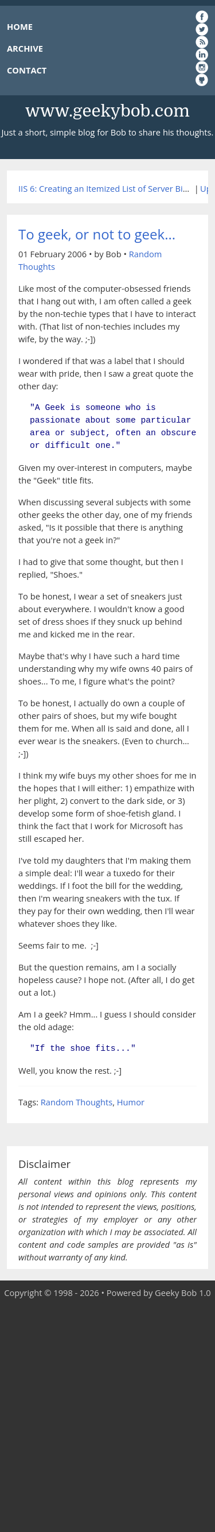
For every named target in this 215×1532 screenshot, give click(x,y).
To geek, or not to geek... (96, 234)
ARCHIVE (25, 48)
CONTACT (26, 70)
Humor (130, 1102)
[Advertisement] (107, 1415)
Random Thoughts (76, 1102)
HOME (20, 26)
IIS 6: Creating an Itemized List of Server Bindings (113, 188)
